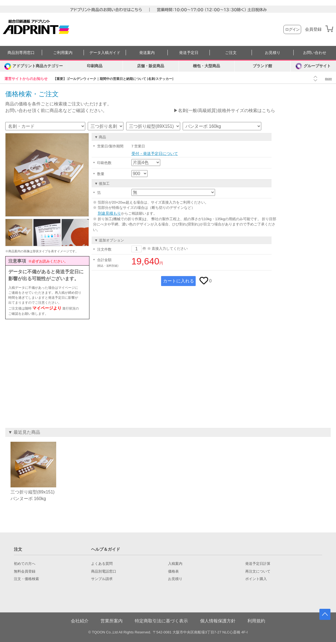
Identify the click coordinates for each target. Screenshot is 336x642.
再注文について (257, 571)
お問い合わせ (314, 53)
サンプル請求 (102, 579)
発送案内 (147, 53)
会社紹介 (80, 620)
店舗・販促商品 (150, 66)
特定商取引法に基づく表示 (161, 620)
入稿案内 (175, 564)
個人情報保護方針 (218, 620)
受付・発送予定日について (154, 153)
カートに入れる (178, 281)
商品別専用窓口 (21, 53)
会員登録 (313, 29)
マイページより (46, 308)
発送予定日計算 (257, 564)
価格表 (173, 571)
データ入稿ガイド (104, 53)
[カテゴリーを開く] (33, 66)
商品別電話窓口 (103, 571)
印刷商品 (94, 66)
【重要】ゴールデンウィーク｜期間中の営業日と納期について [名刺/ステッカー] (113, 79)
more (328, 78)
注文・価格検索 (26, 579)
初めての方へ (24, 564)
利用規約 (256, 620)
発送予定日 (188, 53)
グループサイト (313, 66)
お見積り (272, 53)
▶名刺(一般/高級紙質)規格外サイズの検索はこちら (224, 110)
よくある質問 (102, 564)
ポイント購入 (256, 579)
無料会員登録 (24, 571)
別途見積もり (109, 213)
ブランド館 (262, 66)
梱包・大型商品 (206, 66)
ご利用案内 (63, 53)
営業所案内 (111, 620)
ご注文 (231, 53)
